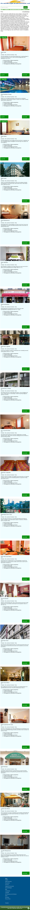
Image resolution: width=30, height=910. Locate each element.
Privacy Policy (7, 898)
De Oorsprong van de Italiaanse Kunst (11, 895)
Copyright (7, 892)
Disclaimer (7, 897)
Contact (6, 879)
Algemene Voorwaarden (9, 886)
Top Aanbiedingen (8, 887)
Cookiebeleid (7, 890)
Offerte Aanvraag (8, 881)
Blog (6, 889)
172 (4, 158)
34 (3, 74)
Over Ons (7, 884)
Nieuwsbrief (7, 883)
